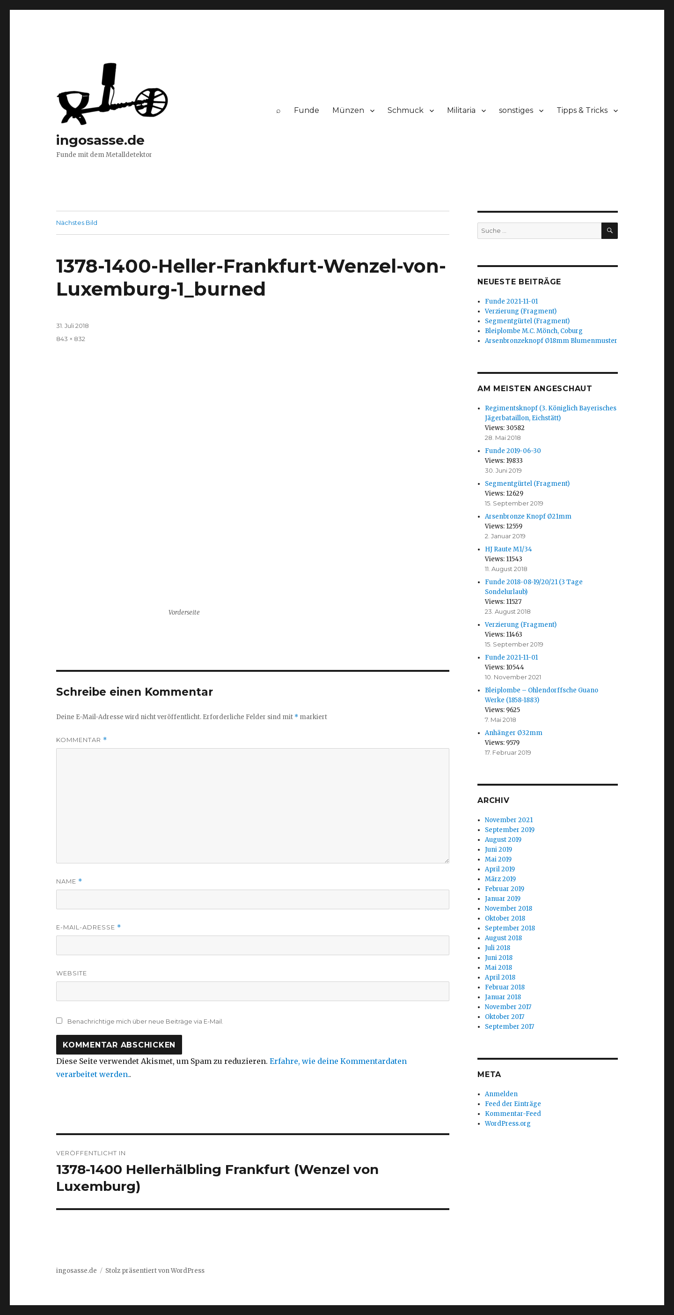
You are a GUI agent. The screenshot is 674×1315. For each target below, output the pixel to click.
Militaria (461, 110)
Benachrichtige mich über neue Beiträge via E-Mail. (145, 1021)
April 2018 (500, 977)
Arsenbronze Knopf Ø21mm (528, 516)
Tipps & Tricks (582, 110)
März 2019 (500, 879)
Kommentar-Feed (513, 1114)
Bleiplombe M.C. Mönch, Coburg (534, 331)
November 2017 (508, 1007)
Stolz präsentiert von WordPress (155, 1271)
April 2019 (500, 869)
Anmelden (501, 1094)
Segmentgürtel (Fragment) (527, 321)
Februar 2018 (505, 987)
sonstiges (516, 110)
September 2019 (510, 830)
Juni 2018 (499, 958)
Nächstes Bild (76, 222)
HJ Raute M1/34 (508, 549)
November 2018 (508, 909)
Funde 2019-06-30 (513, 451)
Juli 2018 (497, 948)
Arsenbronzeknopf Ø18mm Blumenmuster (551, 341)
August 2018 (503, 938)
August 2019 (503, 840)
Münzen (348, 110)
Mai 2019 (498, 859)
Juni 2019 (498, 850)
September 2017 (509, 1027)
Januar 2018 (503, 997)
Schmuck (406, 110)
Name (69, 881)
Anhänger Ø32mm (513, 733)
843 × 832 (70, 338)
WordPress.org (508, 1124)
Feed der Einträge (513, 1104)
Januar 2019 (502, 899)
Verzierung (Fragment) (521, 311)
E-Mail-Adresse (88, 927)
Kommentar (81, 740)
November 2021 (509, 820)
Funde (306, 110)
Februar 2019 (504, 889)
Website (71, 973)
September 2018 (510, 928)
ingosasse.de (100, 140)
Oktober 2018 (505, 918)
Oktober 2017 (504, 1017)
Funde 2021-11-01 (511, 301)
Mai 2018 (498, 968)
